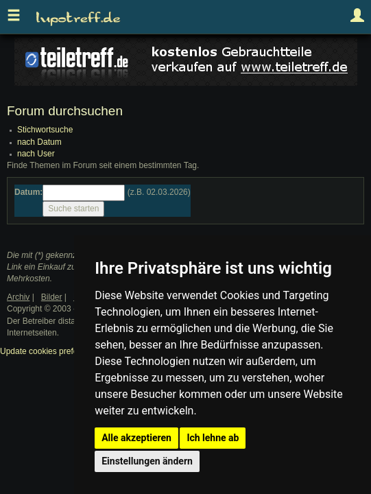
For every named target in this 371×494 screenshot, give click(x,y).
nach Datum (39, 142)
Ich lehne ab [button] (213, 437)
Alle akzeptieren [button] (136, 437)
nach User (36, 153)
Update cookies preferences (51, 351)
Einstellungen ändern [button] (147, 461)
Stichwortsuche (45, 129)
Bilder (51, 297)
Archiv (18, 297)
